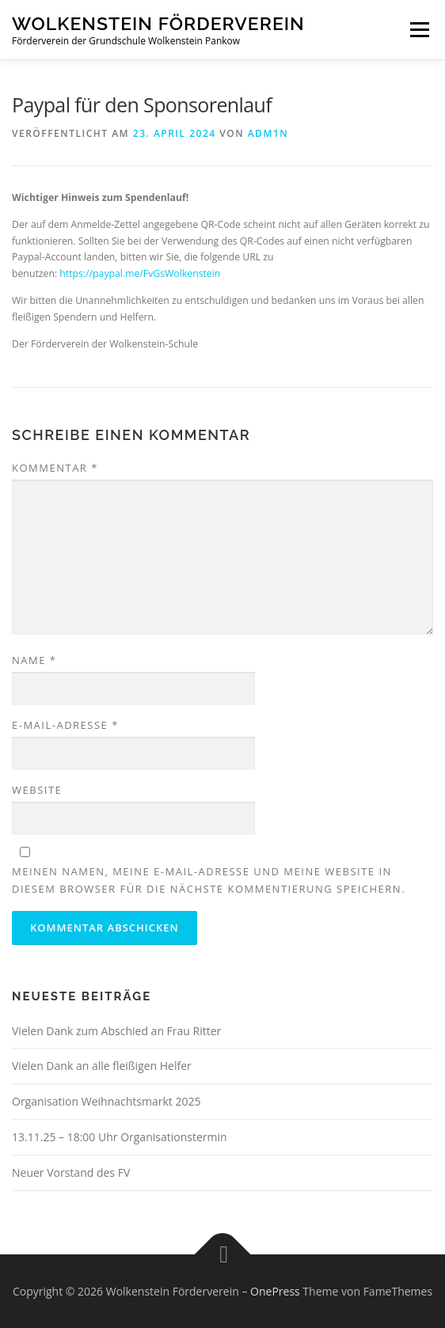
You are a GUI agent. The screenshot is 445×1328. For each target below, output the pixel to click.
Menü (418, 29)
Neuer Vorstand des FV (71, 1172)
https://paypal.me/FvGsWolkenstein (139, 273)
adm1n (268, 133)
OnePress (275, 1291)
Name (34, 660)
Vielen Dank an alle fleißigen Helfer (102, 1065)
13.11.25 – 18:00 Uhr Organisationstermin (119, 1136)
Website (37, 790)
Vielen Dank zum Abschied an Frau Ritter (116, 1030)
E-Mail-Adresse (65, 725)
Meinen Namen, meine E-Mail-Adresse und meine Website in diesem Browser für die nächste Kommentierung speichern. (208, 880)
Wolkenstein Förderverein (158, 23)
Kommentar (55, 468)
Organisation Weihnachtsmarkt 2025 (106, 1101)
